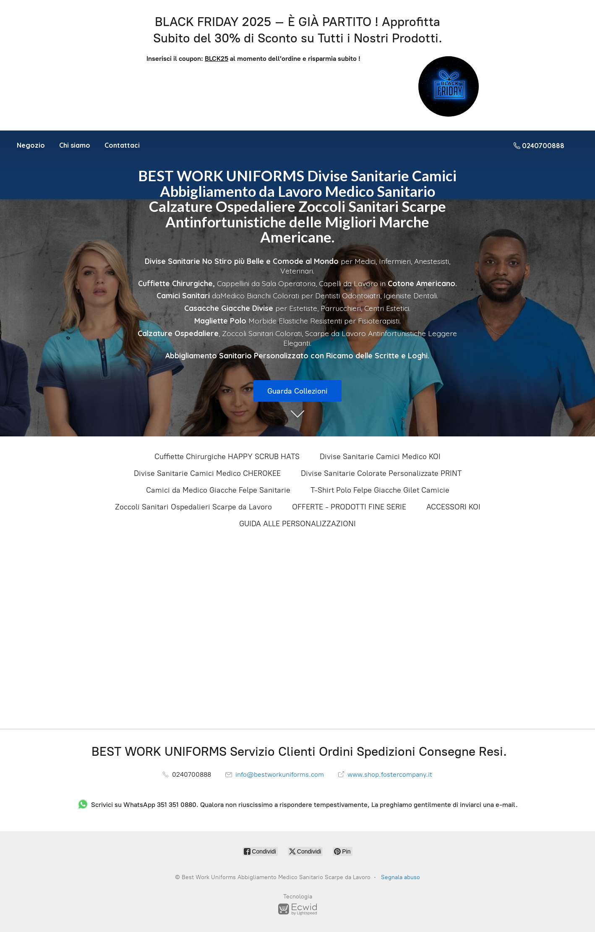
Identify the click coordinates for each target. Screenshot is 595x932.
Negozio (31, 145)
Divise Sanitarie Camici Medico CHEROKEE (207, 473)
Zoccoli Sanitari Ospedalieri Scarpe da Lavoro (193, 507)
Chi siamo (74, 145)
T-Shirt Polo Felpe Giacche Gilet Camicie (380, 490)
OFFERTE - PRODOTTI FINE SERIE (349, 507)
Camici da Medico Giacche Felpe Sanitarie (218, 490)
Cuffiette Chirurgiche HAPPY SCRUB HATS (227, 456)
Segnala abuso (400, 877)
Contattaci (122, 145)
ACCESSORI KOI (453, 507)
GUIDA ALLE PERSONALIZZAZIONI (297, 523)
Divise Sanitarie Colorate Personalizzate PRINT (381, 473)
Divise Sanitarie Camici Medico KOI (380, 456)
